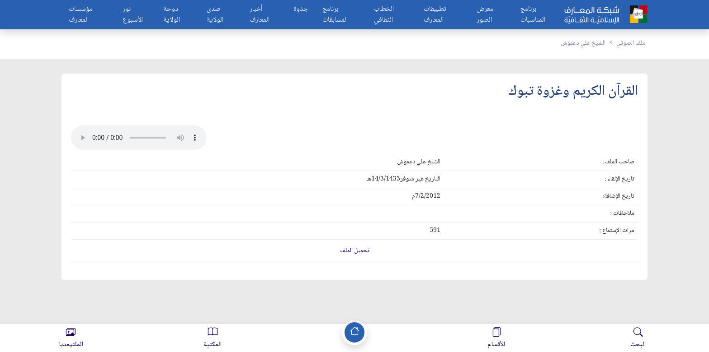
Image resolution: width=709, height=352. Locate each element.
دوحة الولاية (171, 15)
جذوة (300, 9)
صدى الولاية (215, 15)
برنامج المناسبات (532, 15)
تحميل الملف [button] (354, 250)
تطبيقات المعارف (435, 15)
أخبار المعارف (259, 15)
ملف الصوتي (631, 43)
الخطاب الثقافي (384, 15)
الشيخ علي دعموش (583, 43)
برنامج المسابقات (335, 15)
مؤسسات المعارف (81, 15)
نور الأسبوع (133, 15)
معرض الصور (485, 15)
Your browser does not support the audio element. (139, 137)
